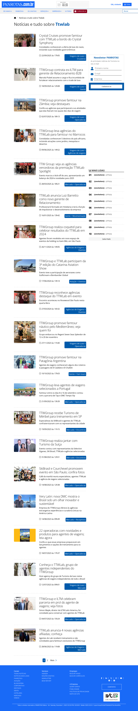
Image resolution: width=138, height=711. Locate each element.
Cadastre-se (106, 86)
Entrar (127, 4)
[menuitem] (7, 11)
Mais (53, 660)
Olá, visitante (116, 4)
